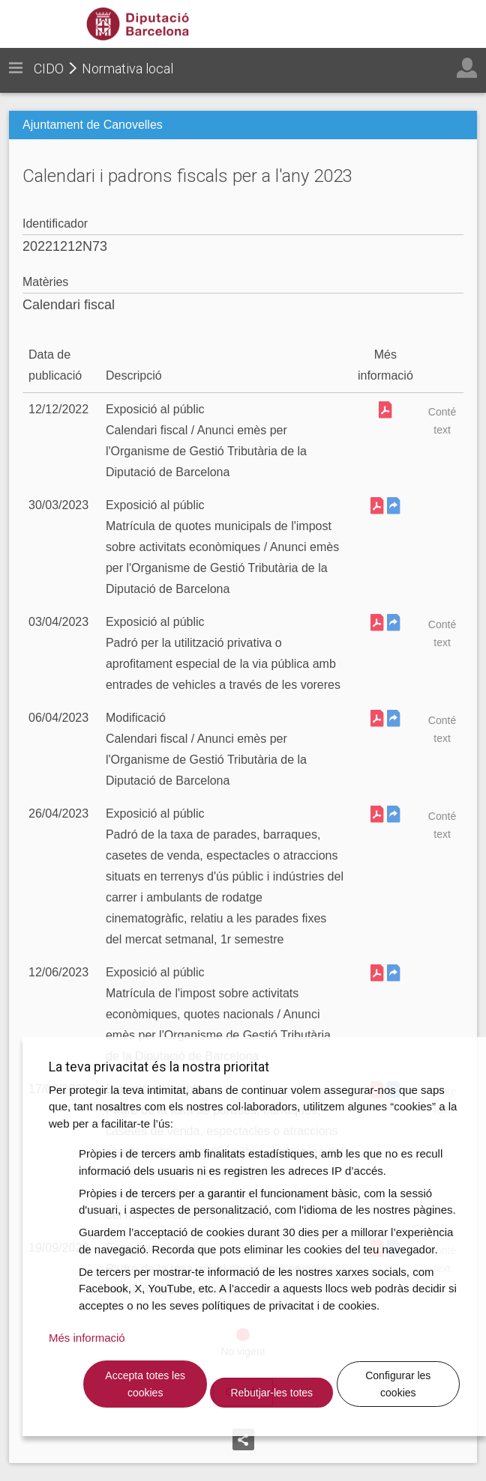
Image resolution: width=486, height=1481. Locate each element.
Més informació (87, 1337)
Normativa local (127, 68)
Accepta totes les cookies (145, 1384)
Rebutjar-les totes (271, 1393)
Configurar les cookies (397, 1384)
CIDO (49, 68)
